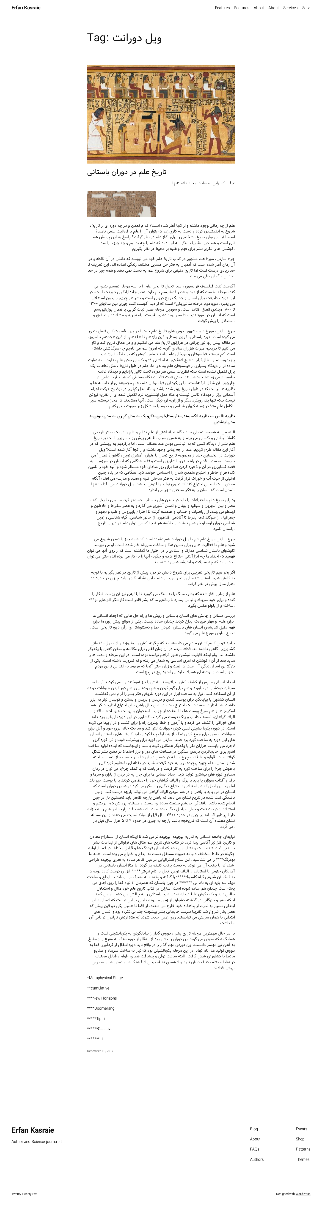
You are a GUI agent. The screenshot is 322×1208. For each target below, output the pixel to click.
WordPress (303, 1194)
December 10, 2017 (100, 1051)
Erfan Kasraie (26, 8)
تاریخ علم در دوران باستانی (127, 172)
